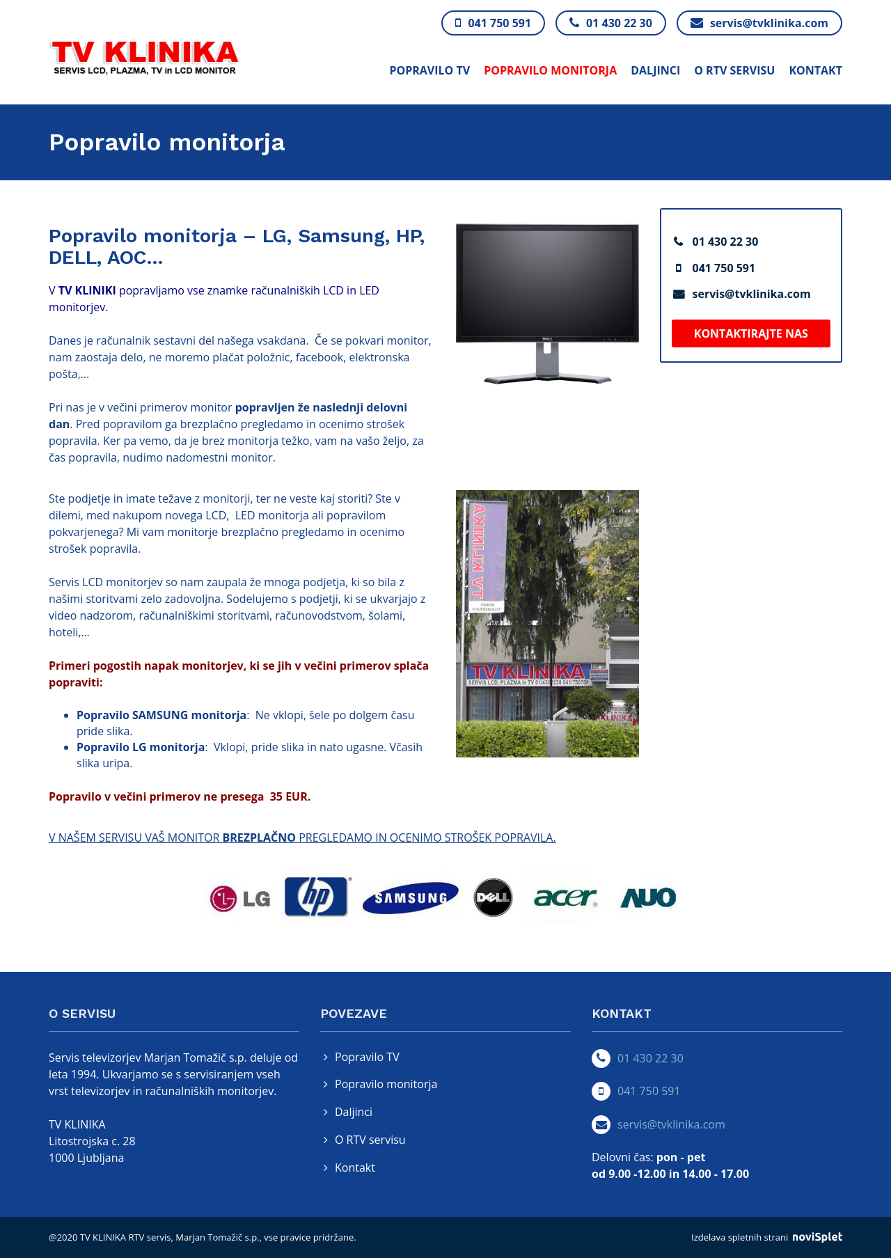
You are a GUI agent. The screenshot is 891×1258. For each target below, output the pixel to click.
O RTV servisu (734, 70)
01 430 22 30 (726, 241)
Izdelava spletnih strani (766, 1237)
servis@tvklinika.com (752, 293)
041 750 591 (724, 268)
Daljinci (655, 70)
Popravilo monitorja (550, 70)
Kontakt (815, 70)
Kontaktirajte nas (751, 333)
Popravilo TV (429, 70)
